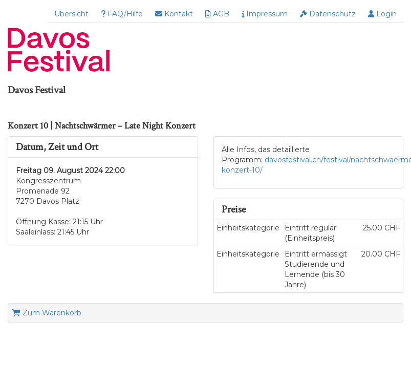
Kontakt (174, 13)
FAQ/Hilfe (122, 13)
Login (382, 13)
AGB (217, 13)
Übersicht (71, 13)
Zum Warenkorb (46, 312)
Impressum (265, 13)
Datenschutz (328, 13)
